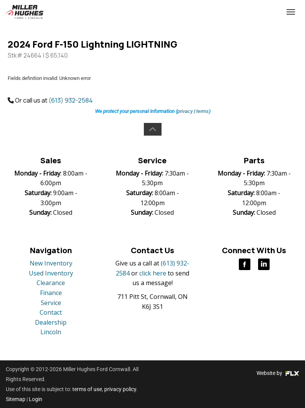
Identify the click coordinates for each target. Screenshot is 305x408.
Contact (51, 312)
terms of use (87, 389)
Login (35, 399)
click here (152, 273)
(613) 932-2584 (238, 12)
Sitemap (15, 399)
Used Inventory (51, 273)
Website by (278, 373)
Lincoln (50, 332)
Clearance (51, 283)
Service (51, 303)
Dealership (51, 322)
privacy (185, 111)
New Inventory (51, 263)
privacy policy (120, 389)
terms (202, 111)
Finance (51, 293)
